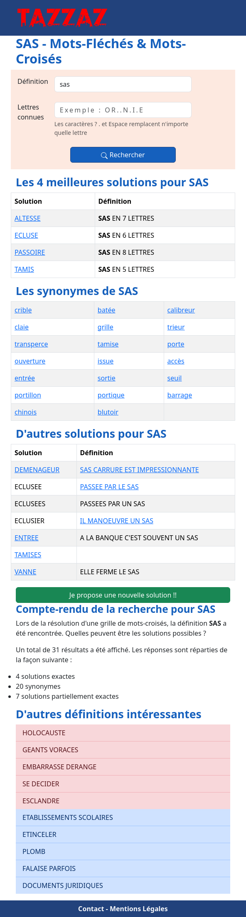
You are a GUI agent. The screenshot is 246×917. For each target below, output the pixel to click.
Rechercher (123, 154)
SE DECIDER (40, 783)
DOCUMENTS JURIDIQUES (62, 885)
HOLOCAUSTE (44, 732)
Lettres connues (30, 112)
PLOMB (33, 851)
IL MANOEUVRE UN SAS (116, 520)
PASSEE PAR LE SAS (109, 486)
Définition (32, 81)
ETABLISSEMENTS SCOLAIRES (67, 817)
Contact (91, 908)
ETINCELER (39, 834)
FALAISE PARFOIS (49, 868)
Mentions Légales (139, 908)
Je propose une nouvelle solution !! (123, 595)
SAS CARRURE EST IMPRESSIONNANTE (139, 469)
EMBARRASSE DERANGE (59, 766)
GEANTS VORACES (50, 749)
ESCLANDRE (40, 800)
